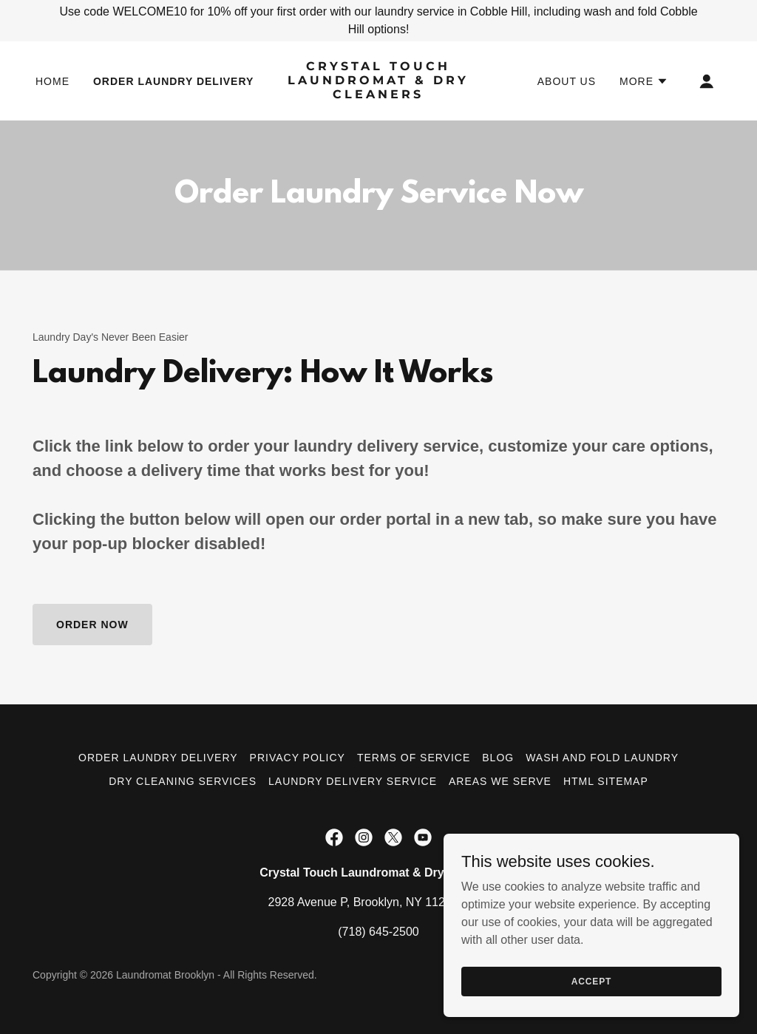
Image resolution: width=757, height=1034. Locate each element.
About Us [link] (566, 81)
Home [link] (52, 81)
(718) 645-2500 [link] (378, 931)
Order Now (92, 624)
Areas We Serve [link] (500, 781)
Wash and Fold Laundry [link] (602, 757)
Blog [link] (498, 757)
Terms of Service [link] (413, 757)
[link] (378, 94)
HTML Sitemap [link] (605, 781)
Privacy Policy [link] (297, 757)
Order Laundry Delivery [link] (173, 81)
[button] (643, 81)
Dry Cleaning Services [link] (183, 781)
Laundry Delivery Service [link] (352, 781)
